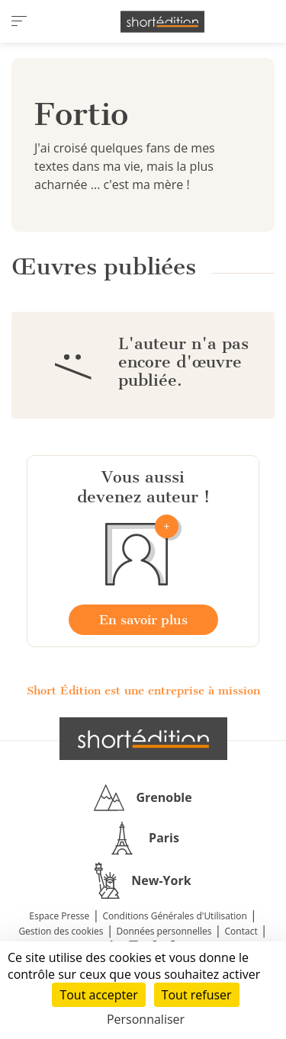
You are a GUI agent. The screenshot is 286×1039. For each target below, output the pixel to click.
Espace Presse (59, 915)
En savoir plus (143, 619)
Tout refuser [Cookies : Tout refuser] (197, 994)
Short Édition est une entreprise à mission (143, 690)
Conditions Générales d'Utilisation (174, 915)
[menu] (19, 21)
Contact (241, 931)
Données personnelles (164, 931)
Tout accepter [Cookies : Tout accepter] (98, 994)
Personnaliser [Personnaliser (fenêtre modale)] (146, 1019)
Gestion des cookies (60, 931)
